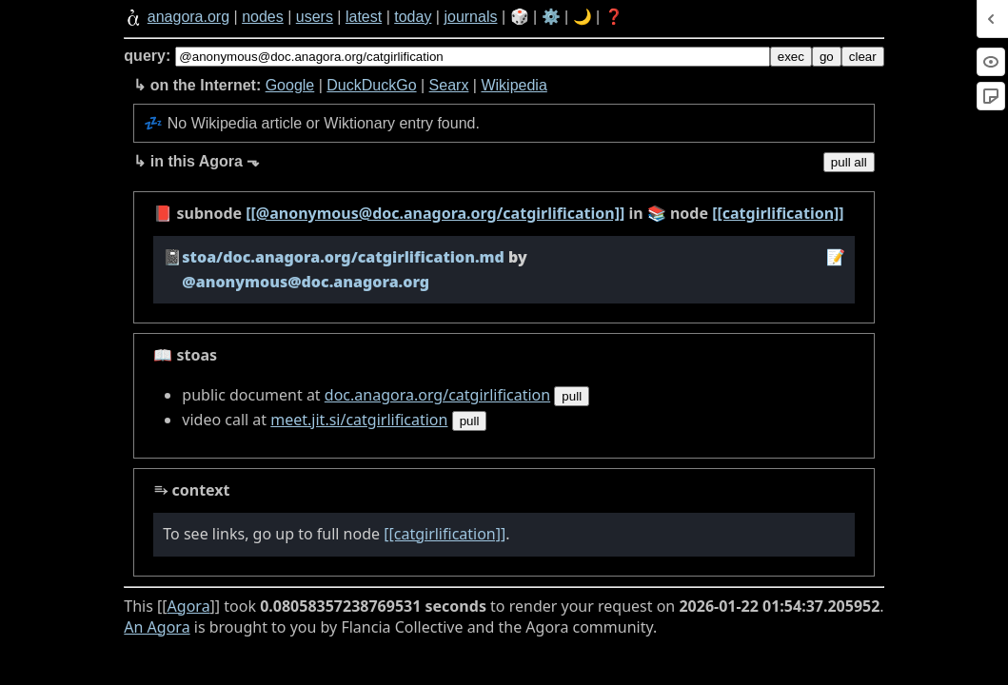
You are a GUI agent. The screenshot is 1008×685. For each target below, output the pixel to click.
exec (791, 56)
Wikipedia (513, 85)
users (314, 17)
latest (364, 17)
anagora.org (188, 17)
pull (572, 396)
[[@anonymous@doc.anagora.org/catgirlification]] (435, 213)
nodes (263, 17)
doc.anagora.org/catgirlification (437, 394)
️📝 (835, 256)
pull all (849, 162)
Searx (449, 85)
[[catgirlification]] (778, 213)
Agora (189, 606)
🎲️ (519, 17)
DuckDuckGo (371, 85)
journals (470, 17)
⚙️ (551, 17)
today (412, 17)
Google (290, 85)
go (827, 56)
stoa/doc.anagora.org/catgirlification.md (343, 256)
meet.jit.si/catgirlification (358, 419)
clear (863, 56)
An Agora (156, 626)
